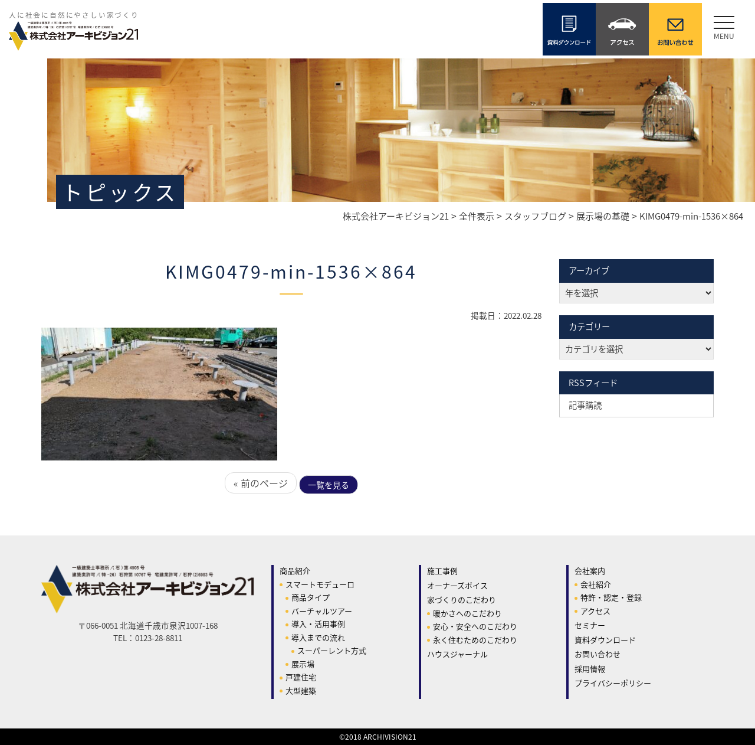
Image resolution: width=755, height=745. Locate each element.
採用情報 (590, 668)
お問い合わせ (598, 653)
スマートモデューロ (319, 584)
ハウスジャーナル (457, 653)
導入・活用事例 (318, 623)
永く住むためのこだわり (475, 639)
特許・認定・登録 (611, 597)
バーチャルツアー (321, 610)
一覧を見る (328, 485)
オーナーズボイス (457, 585)
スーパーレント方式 (331, 650)
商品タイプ (310, 597)
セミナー (590, 624)
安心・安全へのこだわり (475, 626)
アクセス (595, 610)
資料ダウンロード (605, 639)
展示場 (302, 663)
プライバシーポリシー (613, 682)
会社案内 (590, 570)
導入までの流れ (318, 637)
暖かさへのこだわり (467, 613)
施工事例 (442, 570)
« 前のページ (261, 483)
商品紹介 (295, 570)
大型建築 (300, 690)
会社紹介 (595, 584)
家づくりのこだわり (461, 599)
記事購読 (585, 404)
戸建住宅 (300, 676)
